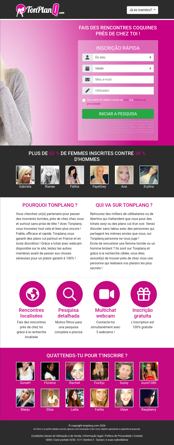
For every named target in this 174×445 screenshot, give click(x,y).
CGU (126, 99)
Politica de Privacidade (118, 435)
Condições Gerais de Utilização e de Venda (56, 435)
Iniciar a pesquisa (118, 113)
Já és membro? (141, 10)
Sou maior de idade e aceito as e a (116, 101)
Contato (138, 435)
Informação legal (93, 435)
